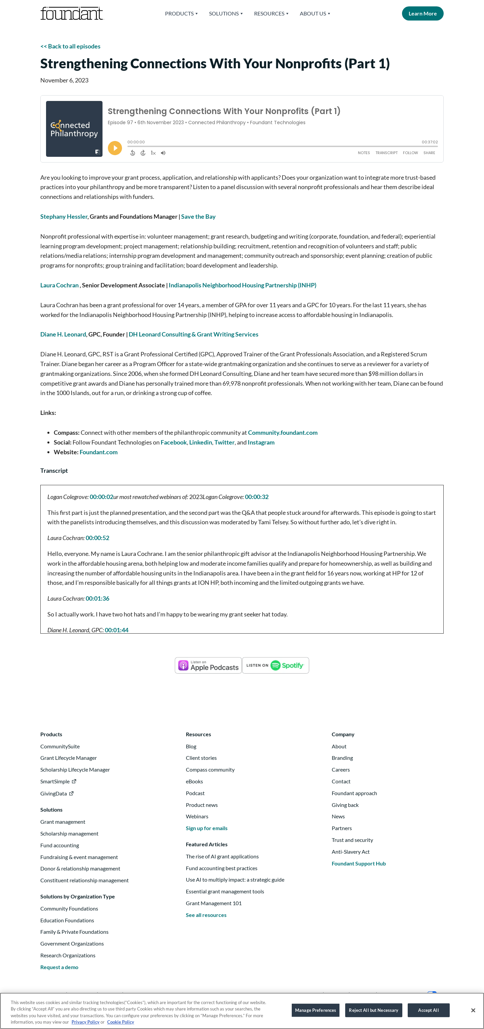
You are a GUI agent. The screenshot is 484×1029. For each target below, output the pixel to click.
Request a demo (59, 967)
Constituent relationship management (84, 880)
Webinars (197, 816)
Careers (341, 769)
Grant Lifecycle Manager (68, 757)
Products (182, 13)
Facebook (174, 442)
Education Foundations (67, 920)
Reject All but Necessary (373, 1013)
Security (362, 994)
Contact (341, 781)
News (338, 816)
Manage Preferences (315, 1013)
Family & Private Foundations (74, 931)
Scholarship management (69, 833)
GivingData (53, 793)
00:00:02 (101, 496)
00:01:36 (97, 598)
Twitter (224, 442)
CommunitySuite (60, 746)
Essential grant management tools (225, 891)
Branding (342, 757)
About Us (315, 13)
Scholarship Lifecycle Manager (75, 769)
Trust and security (352, 840)
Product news (202, 805)
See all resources (206, 915)
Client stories (201, 757)
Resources (272, 13)
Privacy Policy (85, 1025)
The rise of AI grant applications (222, 856)
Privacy (336, 994)
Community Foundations (69, 908)
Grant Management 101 (214, 903)
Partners (342, 828)
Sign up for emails (207, 828)
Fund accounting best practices (221, 868)
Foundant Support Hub (359, 863)
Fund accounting (59, 845)
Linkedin (200, 442)
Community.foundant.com (283, 432)
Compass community (210, 769)
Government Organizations (72, 943)
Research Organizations (67, 955)
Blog (191, 746)
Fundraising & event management (79, 857)
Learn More (423, 13)
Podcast (195, 793)
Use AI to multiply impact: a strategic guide (235, 879)
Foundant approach (354, 793)
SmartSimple (55, 781)
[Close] (473, 1013)
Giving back (345, 805)
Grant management (62, 821)
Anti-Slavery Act (351, 851)
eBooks (194, 781)
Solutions (226, 13)
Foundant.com (99, 452)
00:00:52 (97, 537)
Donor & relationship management (80, 868)
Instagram (261, 442)
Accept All (428, 1013)
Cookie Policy (120, 1025)
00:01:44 (116, 630)
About (339, 746)
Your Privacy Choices (409, 994)
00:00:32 (257, 496)
